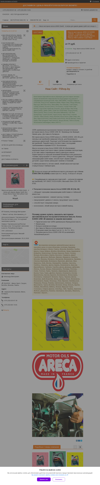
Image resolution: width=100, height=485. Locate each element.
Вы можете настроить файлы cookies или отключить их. (49, 475)
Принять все (44, 479)
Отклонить (58, 479)
